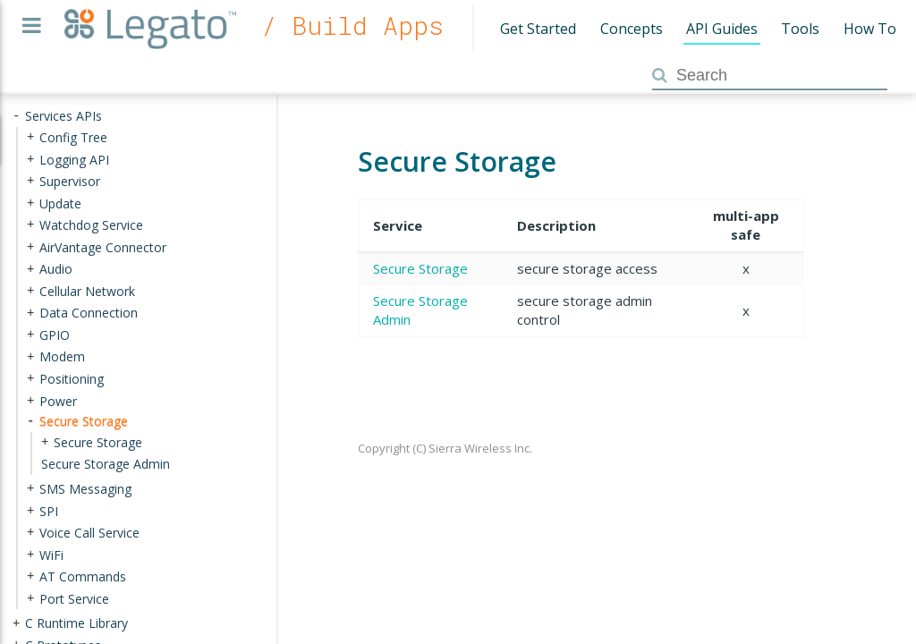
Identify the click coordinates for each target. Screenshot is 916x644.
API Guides (722, 28)
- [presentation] (16, 115)
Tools (800, 28)
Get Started (538, 28)
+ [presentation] (30, 137)
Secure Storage (420, 268)
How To (870, 28)
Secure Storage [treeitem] (83, 420)
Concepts (631, 28)
